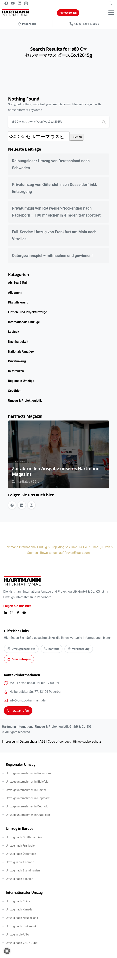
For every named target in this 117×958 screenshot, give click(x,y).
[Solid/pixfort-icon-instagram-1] (12, 612)
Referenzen (16, 371)
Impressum (10, 741)
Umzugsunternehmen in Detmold (27, 806)
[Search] (53, 122)
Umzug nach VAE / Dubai (22, 943)
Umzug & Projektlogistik (25, 400)
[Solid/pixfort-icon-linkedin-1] (5, 612)
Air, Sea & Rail (18, 282)
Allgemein (15, 292)
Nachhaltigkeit (18, 341)
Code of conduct (59, 741)
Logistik (13, 332)
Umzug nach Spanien (19, 879)
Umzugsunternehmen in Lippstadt (27, 798)
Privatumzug (17, 361)
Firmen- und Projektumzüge (27, 312)
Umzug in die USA (17, 934)
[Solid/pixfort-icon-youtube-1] (24, 612)
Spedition (14, 391)
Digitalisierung (18, 302)
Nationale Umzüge (21, 351)
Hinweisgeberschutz (87, 741)
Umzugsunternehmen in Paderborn (28, 773)
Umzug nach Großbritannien (24, 837)
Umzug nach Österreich (21, 854)
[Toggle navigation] (111, 13)
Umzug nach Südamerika (22, 926)
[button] (7, 951)
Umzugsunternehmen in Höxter (26, 790)
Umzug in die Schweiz (20, 862)
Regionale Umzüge (21, 381)
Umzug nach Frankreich (21, 845)
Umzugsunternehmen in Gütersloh (28, 815)
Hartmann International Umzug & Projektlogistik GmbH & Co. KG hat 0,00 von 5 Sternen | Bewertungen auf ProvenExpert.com (58, 550)
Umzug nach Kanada (19, 909)
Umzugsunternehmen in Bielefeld (27, 781)
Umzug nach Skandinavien (23, 870)
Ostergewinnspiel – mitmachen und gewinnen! (52, 255)
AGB (42, 741)
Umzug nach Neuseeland (22, 918)
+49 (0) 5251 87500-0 (84, 24)
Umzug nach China (18, 901)
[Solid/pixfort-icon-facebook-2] (18, 612)
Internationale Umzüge (24, 322)
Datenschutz (28, 741)
